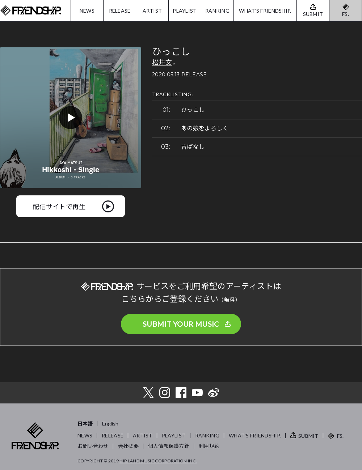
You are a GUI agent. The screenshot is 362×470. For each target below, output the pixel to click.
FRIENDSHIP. (31, 10)
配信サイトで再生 (59, 206)
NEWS (87, 11)
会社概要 (128, 446)
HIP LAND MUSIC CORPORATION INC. (158, 460)
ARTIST (152, 11)
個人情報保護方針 (168, 446)
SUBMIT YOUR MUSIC (181, 323)
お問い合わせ (93, 446)
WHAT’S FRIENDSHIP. (255, 435)
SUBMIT (308, 436)
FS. (345, 14)
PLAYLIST (185, 11)
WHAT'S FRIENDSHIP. (265, 11)
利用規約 (209, 446)
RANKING (217, 11)
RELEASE (120, 11)
